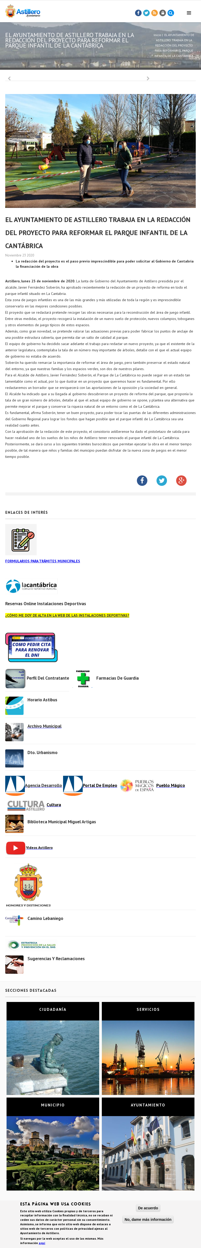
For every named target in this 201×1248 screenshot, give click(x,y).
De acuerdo (148, 1208)
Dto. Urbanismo (42, 752)
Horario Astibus (42, 700)
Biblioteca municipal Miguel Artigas (61, 822)
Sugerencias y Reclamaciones (56, 958)
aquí (42, 1243)
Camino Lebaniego (45, 918)
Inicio (157, 35)
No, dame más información (148, 1220)
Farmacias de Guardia (117, 678)
